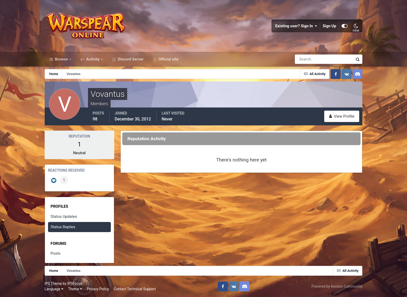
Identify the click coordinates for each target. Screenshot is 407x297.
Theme (75, 289)
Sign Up (329, 26)
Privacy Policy (98, 289)
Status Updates (64, 216)
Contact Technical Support (135, 289)
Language (54, 289)
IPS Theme (53, 283)
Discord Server (130, 59)
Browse (61, 59)
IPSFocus (74, 283)
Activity (92, 59)
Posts (55, 253)
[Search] (306, 59)
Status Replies (63, 227)
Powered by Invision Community (336, 286)
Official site (168, 59)
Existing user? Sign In (296, 26)
